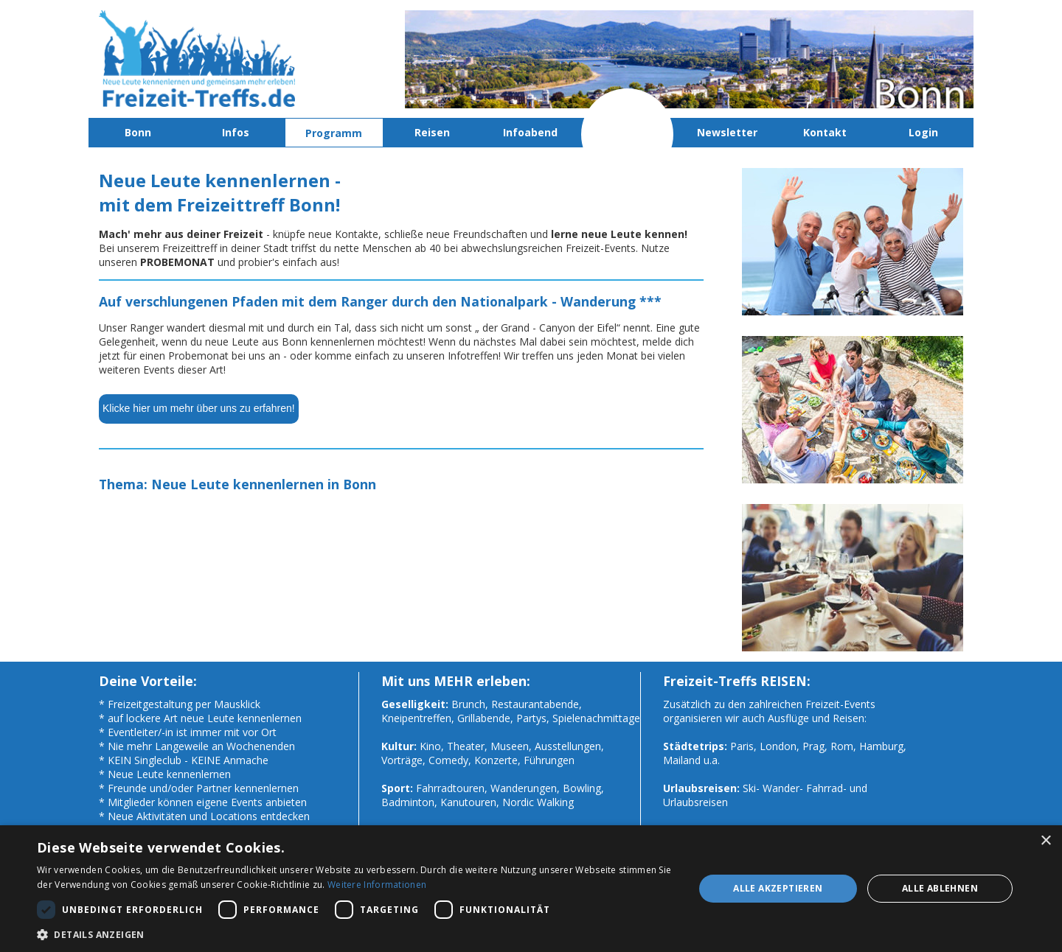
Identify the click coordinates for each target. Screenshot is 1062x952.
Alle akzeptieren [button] (777, 888)
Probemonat (629, 132)
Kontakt (825, 132)
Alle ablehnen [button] (940, 888)
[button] (356, 934)
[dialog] (531, 888)
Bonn (138, 132)
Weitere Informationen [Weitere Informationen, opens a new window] (376, 884)
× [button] (1045, 841)
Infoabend (530, 132)
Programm (333, 133)
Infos (235, 132)
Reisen (432, 132)
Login (923, 132)
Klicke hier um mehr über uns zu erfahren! (199, 408)
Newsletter (727, 132)
